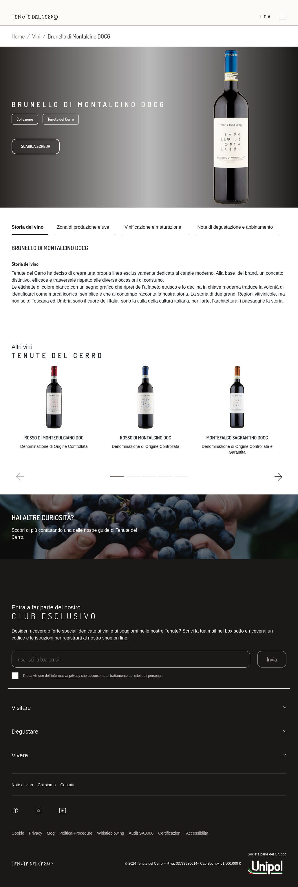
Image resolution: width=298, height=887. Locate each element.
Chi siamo (47, 784)
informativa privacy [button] (65, 676)
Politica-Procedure (75, 833)
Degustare (25, 731)
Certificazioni (169, 833)
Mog (51, 833)
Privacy (35, 833)
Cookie (18, 833)
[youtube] (62, 810)
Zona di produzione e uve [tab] (83, 227)
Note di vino (22, 784)
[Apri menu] (282, 17)
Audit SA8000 (141, 833)
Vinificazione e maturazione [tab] (153, 227)
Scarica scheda (35, 146)
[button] (117, 476)
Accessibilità (197, 833)
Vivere (20, 755)
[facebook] (15, 810)
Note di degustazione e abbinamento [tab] (235, 227)
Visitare (21, 708)
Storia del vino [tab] (27, 227)
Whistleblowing (110, 833)
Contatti (67, 784)
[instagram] (38, 810)
